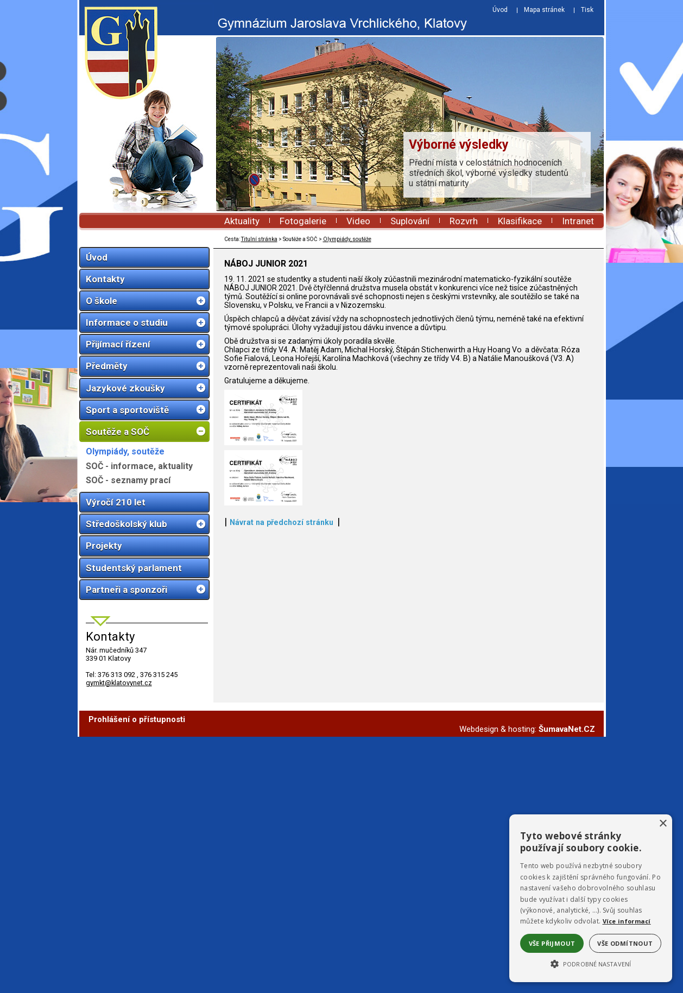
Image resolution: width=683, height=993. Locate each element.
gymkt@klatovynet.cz (119, 683)
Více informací (627, 921)
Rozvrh (464, 221)
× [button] (663, 824)
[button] (590, 963)
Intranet (578, 221)
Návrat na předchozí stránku (281, 933)
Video (358, 221)
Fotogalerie (303, 221)
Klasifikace (520, 221)
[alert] (590, 898)
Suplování (409, 221)
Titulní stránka (259, 239)
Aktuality (242, 221)
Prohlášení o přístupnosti (136, 976)
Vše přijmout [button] (552, 943)
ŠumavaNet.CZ (567, 985)
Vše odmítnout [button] (625, 943)
